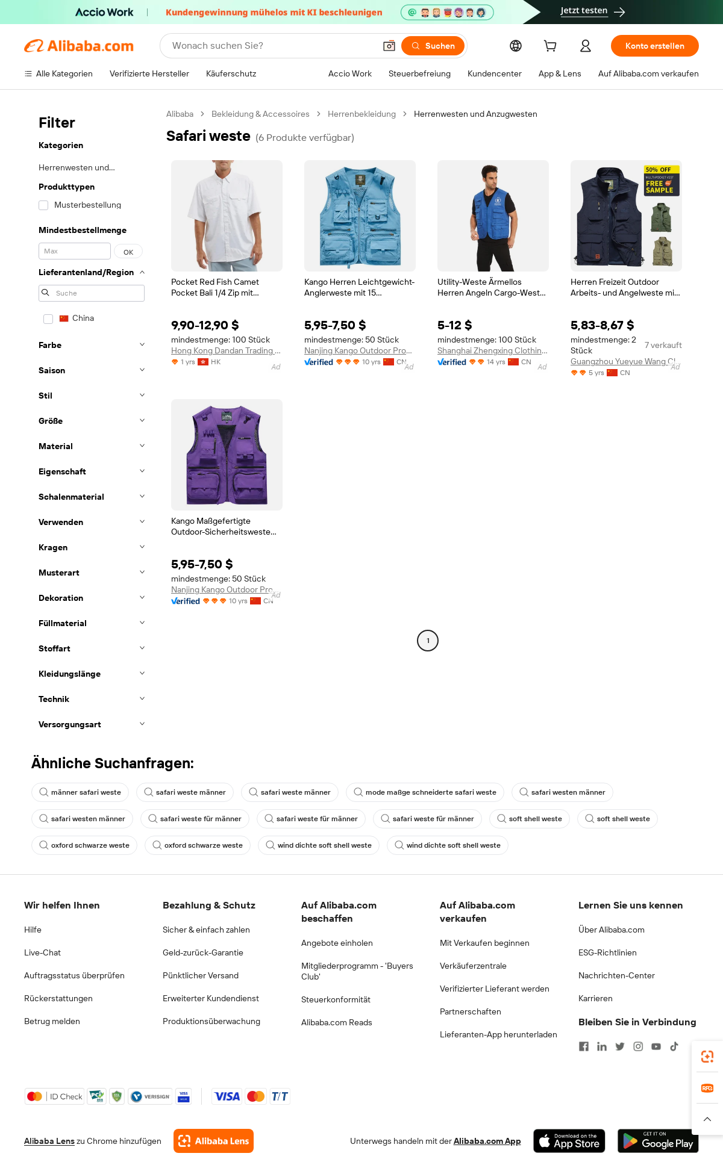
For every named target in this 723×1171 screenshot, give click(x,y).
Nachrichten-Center (616, 975)
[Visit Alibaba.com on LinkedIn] (601, 1046)
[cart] (552, 47)
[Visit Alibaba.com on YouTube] (656, 1046)
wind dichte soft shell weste (319, 845)
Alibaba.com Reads (336, 1022)
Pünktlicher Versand (201, 975)
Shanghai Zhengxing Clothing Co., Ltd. (493, 350)
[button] (389, 46)
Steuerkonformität (336, 999)
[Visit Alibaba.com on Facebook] (583, 1046)
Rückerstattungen (58, 998)
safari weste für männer (195, 819)
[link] (707, 1056)
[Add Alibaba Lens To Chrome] (214, 1141)
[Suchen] (433, 45)
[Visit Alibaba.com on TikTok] (674, 1046)
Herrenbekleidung (362, 114)
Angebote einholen (337, 943)
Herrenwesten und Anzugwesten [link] (475, 114)
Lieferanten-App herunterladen (498, 1034)
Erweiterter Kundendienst (211, 998)
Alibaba (179, 114)
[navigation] (91, 422)
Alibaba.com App (487, 1141)
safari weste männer (185, 792)
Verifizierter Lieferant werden (494, 988)
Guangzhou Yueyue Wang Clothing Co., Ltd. (626, 361)
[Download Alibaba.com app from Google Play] (658, 1141)
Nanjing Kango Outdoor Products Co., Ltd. (360, 350)
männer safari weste (80, 792)
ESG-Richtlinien (607, 952)
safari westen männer (562, 792)
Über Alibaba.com (611, 929)
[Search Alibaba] (272, 45)
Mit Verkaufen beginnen (485, 943)
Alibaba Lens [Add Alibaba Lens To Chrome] (49, 1141)
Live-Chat (42, 952)
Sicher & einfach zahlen (206, 929)
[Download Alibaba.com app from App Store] (569, 1141)
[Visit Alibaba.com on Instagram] (638, 1046)
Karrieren (595, 998)
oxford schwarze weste (84, 845)
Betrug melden (52, 1021)
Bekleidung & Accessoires (260, 114)
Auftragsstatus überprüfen (74, 975)
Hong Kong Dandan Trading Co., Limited (227, 350)
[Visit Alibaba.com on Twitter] (620, 1046)
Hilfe (33, 929)
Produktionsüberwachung (211, 1021)
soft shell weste (529, 819)
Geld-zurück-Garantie (203, 952)
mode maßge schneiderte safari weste (425, 792)
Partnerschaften (470, 1011)
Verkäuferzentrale (473, 966)
